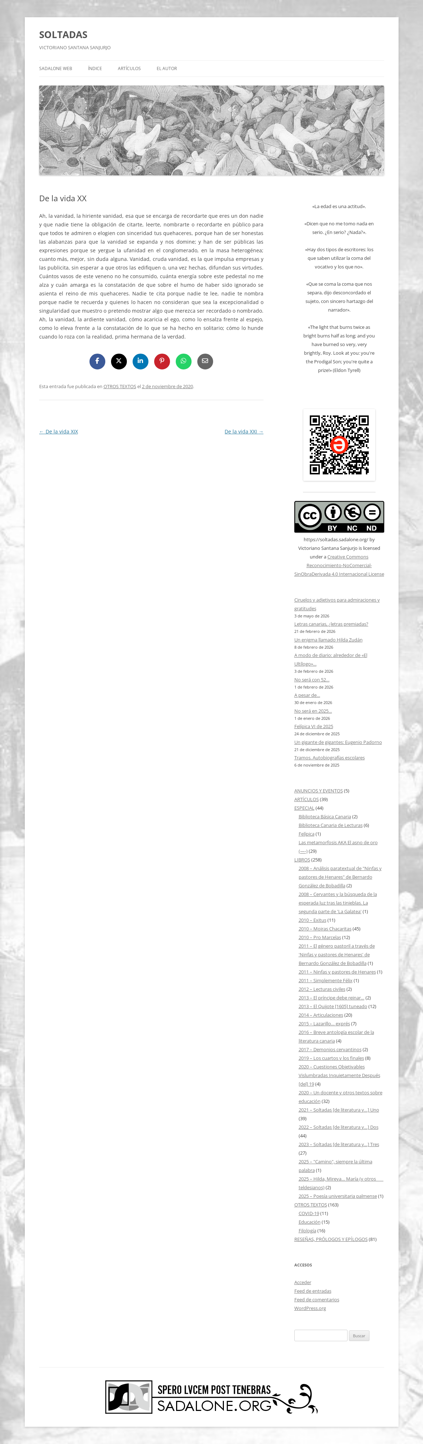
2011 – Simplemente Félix (326, 980)
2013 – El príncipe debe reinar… (331, 997)
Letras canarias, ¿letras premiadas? (331, 624)
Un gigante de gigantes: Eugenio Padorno (338, 742)
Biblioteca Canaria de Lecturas (331, 825)
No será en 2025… (313, 711)
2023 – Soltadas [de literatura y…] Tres (339, 1144)
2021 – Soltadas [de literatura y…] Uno (339, 1110)
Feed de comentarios (316, 1299)
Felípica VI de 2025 (313, 726)
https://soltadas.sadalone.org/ (336, 539)
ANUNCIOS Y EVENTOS (318, 790)
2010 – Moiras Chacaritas (325, 928)
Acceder (302, 1282)
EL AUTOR (167, 68)
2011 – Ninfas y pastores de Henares (337, 972)
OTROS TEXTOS (120, 386)
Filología (307, 1230)
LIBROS (302, 859)
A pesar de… (307, 695)
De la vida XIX (58, 431)
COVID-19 (309, 1213)
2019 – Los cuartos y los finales (331, 1058)
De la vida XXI (244, 431)
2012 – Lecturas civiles (322, 989)
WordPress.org (310, 1308)
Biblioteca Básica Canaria (325, 816)
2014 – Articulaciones (321, 1015)
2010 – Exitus (312, 920)
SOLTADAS (63, 34)
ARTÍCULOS (129, 68)
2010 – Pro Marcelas (320, 937)
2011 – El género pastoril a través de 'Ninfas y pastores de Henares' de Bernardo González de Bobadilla (337, 954)
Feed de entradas (312, 1291)
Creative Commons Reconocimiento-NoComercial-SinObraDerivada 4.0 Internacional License (339, 565)
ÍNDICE (95, 68)
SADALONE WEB (55, 68)
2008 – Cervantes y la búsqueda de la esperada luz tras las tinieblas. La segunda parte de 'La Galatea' (338, 903)
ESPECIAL (304, 808)
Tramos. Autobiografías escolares (329, 757)
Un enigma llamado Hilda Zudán (328, 639)
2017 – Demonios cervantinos (330, 1049)
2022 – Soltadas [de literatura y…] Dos (338, 1127)
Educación (310, 1222)
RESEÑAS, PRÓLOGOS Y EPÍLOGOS (331, 1239)
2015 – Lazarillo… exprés (324, 1023)
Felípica (306, 834)
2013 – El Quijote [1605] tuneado (333, 1006)
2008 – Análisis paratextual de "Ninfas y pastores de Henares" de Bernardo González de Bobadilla (340, 877)
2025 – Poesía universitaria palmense (338, 1196)
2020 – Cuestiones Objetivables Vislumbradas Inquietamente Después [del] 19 (339, 1075)
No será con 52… (312, 679)
